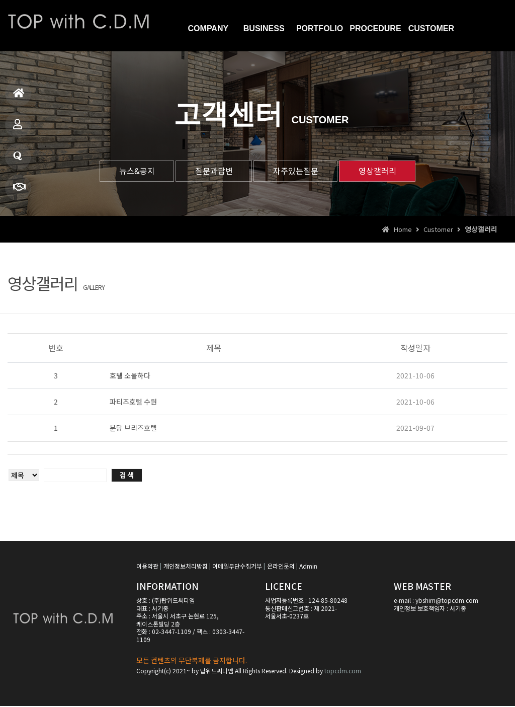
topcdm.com (342, 671)
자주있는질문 (296, 171)
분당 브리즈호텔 (133, 429)
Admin (308, 567)
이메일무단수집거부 (237, 567)
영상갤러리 (381, 171)
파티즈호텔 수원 (133, 403)
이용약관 (147, 567)
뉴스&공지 (133, 171)
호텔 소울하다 (130, 376)
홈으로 (19, 97)
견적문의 (19, 191)
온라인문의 (281, 567)
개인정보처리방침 (185, 567)
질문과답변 (17, 160)
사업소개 (17, 128)
